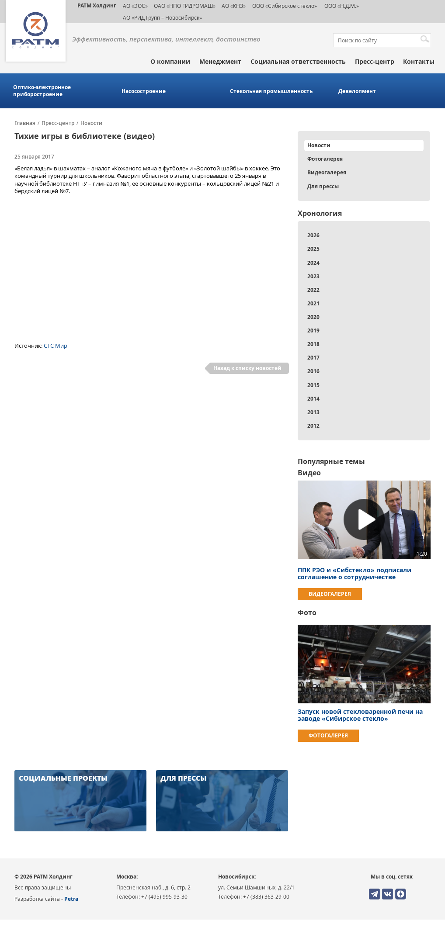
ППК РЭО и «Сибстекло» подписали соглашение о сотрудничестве (354, 573)
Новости (91, 123)
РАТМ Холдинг (96, 5)
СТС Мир (55, 345)
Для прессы (323, 186)
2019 (313, 330)
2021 (313, 303)
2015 (313, 385)
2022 (313, 290)
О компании (170, 61)
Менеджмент (220, 61)
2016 (313, 371)
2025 (313, 249)
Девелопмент (357, 91)
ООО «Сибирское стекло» (284, 5)
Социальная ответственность (298, 61)
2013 (313, 412)
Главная (24, 123)
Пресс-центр (374, 61)
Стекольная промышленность (271, 91)
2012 (313, 425)
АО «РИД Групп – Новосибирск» (162, 17)
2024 (313, 262)
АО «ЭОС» (135, 5)
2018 (313, 344)
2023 (313, 276)
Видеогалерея (326, 172)
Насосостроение (144, 91)
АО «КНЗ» (234, 5)
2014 (313, 398)
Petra (71, 899)
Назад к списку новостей (247, 368)
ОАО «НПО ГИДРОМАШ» (185, 5)
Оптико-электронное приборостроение (42, 91)
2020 (313, 317)
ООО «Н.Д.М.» (341, 5)
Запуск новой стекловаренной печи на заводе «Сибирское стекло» (360, 715)
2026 (313, 235)
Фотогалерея (325, 159)
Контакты (419, 61)
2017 (313, 357)
